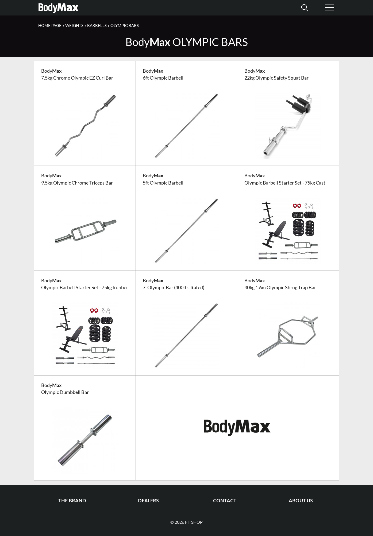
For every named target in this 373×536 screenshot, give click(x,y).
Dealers (148, 500)
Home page (49, 25)
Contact (224, 500)
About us (301, 500)
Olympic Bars (124, 25)
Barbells (97, 25)
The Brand (72, 500)
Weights (74, 25)
